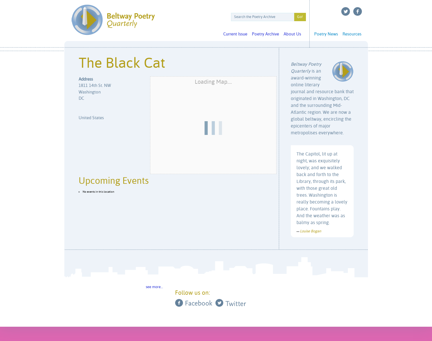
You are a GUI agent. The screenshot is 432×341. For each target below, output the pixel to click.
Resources (352, 34)
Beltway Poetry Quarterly (113, 20)
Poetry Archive (265, 34)
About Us (292, 34)
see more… (154, 287)
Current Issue (235, 34)
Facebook (357, 11)
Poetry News (326, 34)
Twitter (345, 11)
